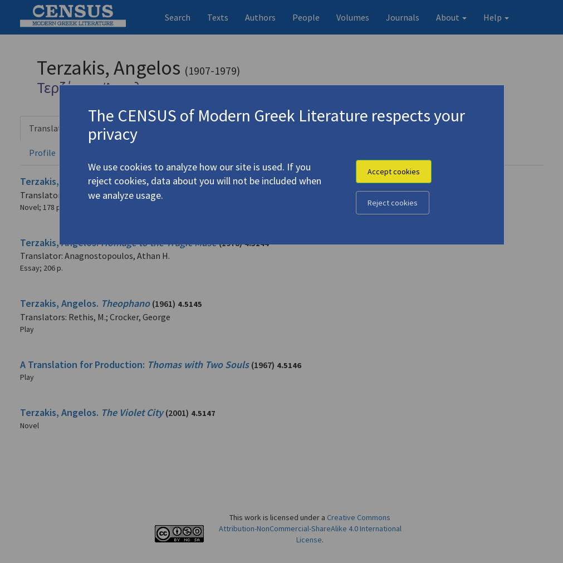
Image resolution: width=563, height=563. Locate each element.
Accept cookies (394, 172)
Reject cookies (393, 203)
